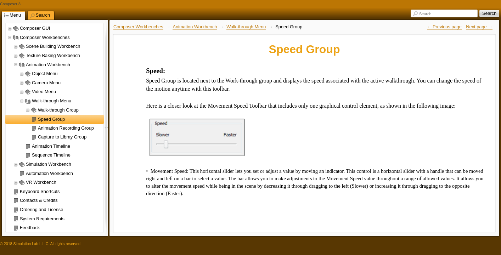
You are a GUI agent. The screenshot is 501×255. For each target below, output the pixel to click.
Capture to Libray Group (62, 137)
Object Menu (45, 73)
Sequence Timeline (51, 155)
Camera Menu (46, 82)
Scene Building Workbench (53, 46)
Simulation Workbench (48, 164)
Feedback (30, 227)
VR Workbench (41, 182)
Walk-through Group (58, 110)
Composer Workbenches (45, 37)
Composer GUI (35, 28)
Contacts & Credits (39, 200)
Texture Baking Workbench (53, 55)
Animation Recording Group (66, 128)
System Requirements (42, 218)
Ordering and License (41, 209)
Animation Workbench (48, 64)
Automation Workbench (49, 173)
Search (425, 14)
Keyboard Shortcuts (40, 191)
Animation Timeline (51, 146)
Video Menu (44, 91)
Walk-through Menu (51, 100)
